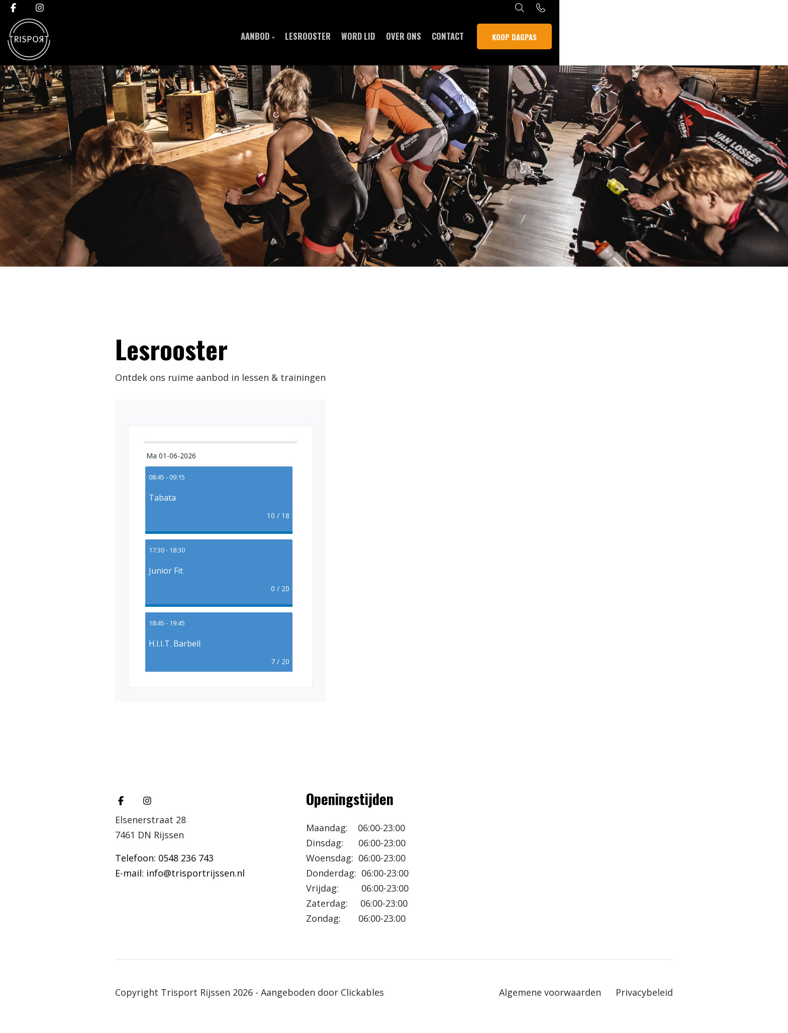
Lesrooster (416, 40)
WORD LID (470, 40)
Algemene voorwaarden (550, 992)
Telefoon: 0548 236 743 (164, 858)
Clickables (362, 992)
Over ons (518, 40)
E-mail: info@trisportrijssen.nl (180, 873)
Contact (565, 40)
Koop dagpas (634, 40)
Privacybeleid (644, 992)
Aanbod (360, 40)
